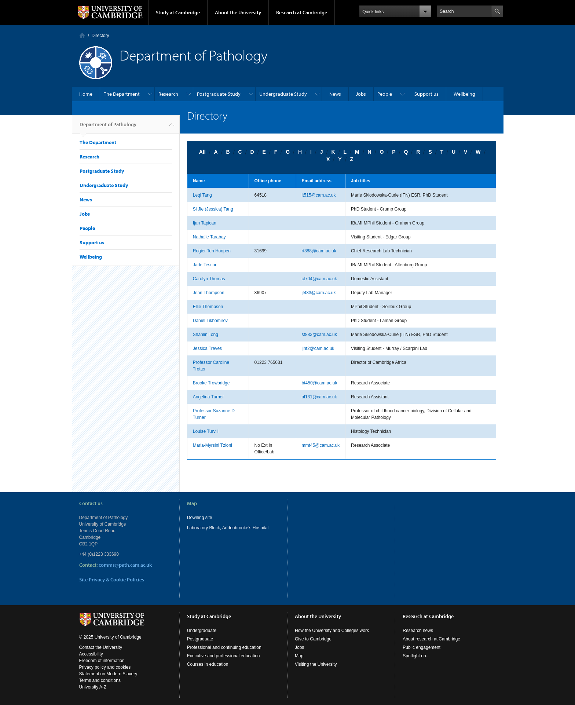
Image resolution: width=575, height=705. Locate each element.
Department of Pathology (108, 127)
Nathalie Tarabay (209, 237)
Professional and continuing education (224, 647)
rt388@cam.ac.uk (319, 250)
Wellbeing (464, 94)
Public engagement (421, 647)
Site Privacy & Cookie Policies (111, 579)
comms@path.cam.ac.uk (125, 565)
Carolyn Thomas (209, 278)
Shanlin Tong (205, 334)
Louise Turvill (206, 431)
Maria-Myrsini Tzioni (212, 445)
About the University (238, 12)
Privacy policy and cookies (105, 667)
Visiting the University (316, 664)
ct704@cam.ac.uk (319, 278)
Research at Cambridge (301, 12)
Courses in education (207, 664)
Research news (418, 630)
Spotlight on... (416, 655)
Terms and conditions (100, 680)
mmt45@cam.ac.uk (321, 445)
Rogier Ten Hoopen (212, 250)
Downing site (199, 517)
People (384, 94)
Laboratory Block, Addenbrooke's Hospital (227, 527)
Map (299, 655)
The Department (122, 94)
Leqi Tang (202, 195)
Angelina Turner (208, 396)
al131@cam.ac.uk (319, 396)
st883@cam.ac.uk (319, 334)
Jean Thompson (208, 292)
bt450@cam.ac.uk (319, 383)
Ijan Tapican (204, 223)
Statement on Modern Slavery (108, 673)
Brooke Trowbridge (211, 383)
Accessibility (91, 654)
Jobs (361, 94)
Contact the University (100, 647)
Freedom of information (102, 660)
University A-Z (93, 687)
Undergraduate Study (283, 94)
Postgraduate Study (219, 94)
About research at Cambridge (431, 639)
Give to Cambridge (313, 639)
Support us (426, 94)
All (202, 152)
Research (168, 94)
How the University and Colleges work (332, 630)
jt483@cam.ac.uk (319, 292)
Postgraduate (200, 639)
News (335, 94)
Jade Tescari (205, 264)
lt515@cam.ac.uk (319, 195)
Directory (100, 35)
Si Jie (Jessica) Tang (213, 209)
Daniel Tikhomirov (210, 320)
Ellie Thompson (208, 306)
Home (82, 35)
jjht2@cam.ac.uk (318, 348)
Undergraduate (201, 630)
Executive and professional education (223, 655)
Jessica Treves (207, 348)
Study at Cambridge (178, 12)
